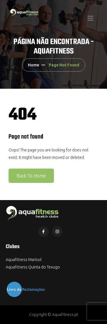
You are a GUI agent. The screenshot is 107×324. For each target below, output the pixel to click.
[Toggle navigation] (90, 18)
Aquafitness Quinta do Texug (31, 267)
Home (33, 65)
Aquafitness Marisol (23, 259)
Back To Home (31, 175)
